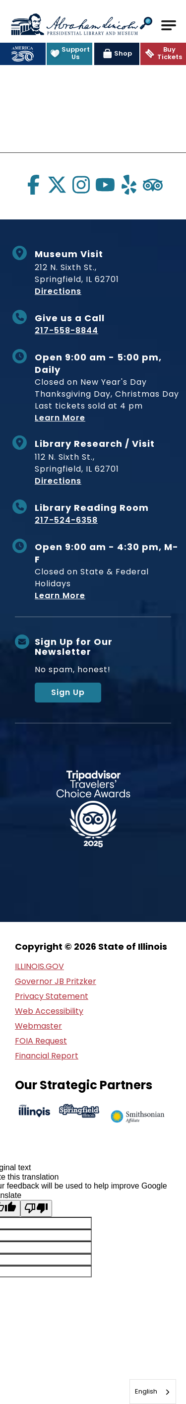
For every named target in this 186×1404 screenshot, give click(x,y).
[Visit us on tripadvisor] (153, 185)
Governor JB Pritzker (55, 981)
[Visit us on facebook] (33, 185)
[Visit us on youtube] (105, 185)
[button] (146, 24)
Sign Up (68, 692)
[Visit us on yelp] (129, 185)
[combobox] (152, 1391)
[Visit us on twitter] (57, 185)
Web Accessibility (49, 1011)
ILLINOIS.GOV (39, 966)
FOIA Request (41, 1041)
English (146, 1391)
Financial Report (46, 1055)
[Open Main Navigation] (168, 25)
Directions (58, 291)
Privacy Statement (51, 996)
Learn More (60, 417)
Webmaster (38, 1026)
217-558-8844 (66, 330)
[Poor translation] (36, 1208)
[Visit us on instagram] (81, 185)
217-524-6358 (66, 520)
